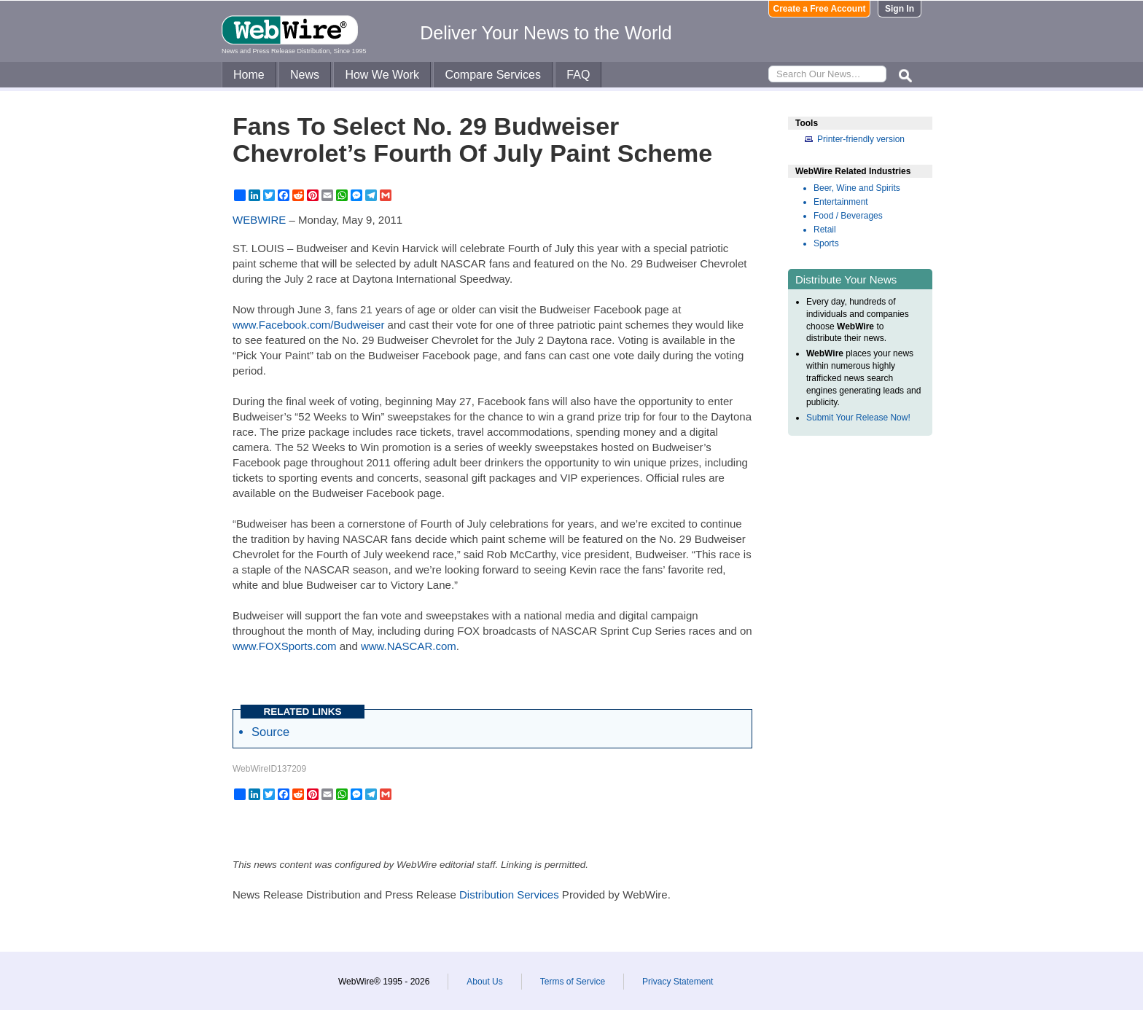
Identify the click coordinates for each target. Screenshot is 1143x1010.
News (304, 74)
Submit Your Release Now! (858, 417)
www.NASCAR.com (408, 646)
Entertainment (841, 202)
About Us (484, 981)
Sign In (899, 9)
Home (249, 74)
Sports (826, 243)
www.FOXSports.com (285, 646)
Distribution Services (509, 894)
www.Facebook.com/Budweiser (308, 324)
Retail (825, 229)
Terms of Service (572, 981)
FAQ (578, 74)
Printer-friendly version (861, 139)
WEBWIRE (259, 220)
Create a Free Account (819, 9)
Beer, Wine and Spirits (857, 188)
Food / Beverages (848, 216)
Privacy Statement (677, 981)
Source (270, 731)
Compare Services (493, 74)
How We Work (382, 74)
